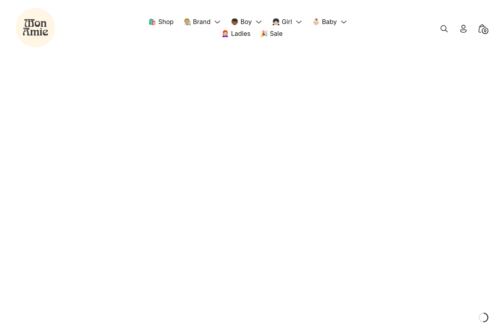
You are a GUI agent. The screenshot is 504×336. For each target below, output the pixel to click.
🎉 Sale (271, 33)
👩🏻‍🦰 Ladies (235, 33)
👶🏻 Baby (324, 22)
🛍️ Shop (161, 22)
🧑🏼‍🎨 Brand (197, 22)
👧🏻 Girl (282, 22)
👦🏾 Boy (241, 22)
